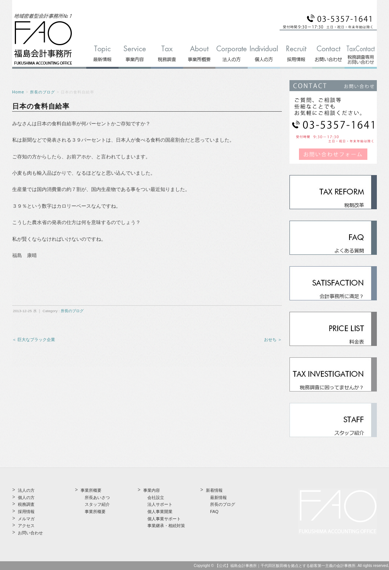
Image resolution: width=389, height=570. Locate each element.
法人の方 (26, 490)
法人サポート (159, 504)
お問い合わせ (30, 533)
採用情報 (26, 511)
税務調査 (26, 504)
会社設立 (155, 497)
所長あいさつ (97, 497)
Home (18, 92)
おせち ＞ (273, 339)
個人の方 (26, 497)
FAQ (214, 511)
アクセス (26, 525)
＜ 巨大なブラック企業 (33, 339)
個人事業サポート (164, 518)
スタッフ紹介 (97, 504)
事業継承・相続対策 (166, 525)
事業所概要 (95, 511)
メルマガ (26, 518)
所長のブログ (42, 92)
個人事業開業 (159, 511)
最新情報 (218, 497)
